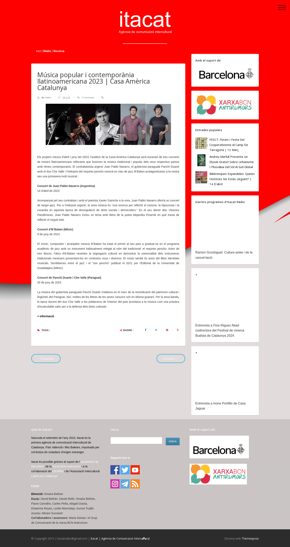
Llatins (48, 97)
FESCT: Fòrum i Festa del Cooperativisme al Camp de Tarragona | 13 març (228, 145)
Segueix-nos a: (120, 457)
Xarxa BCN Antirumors (66, 466)
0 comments (88, 97)
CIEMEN (57, 471)
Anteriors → (171, 358)
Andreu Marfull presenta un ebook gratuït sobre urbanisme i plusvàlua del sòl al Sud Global (231, 162)
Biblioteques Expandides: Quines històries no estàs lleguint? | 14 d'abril (232, 179)
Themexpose (250, 538)
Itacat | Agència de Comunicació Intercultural (120, 538)
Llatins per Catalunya (44, 476)
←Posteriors (46, 358)
